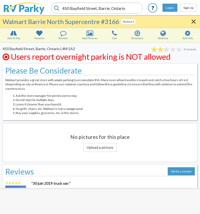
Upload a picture (100, 147)
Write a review (181, 171)
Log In (170, 8)
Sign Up (188, 8)
